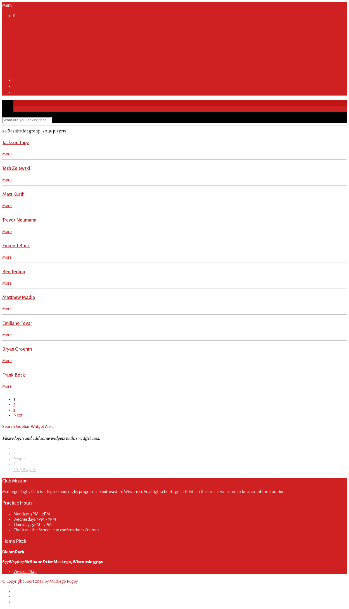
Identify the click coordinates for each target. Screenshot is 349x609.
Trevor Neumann (19, 220)
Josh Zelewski (16, 168)
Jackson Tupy (15, 142)
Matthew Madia (18, 297)
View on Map (25, 571)
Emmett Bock (16, 245)
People (19, 459)
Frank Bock (13, 375)
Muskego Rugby (64, 581)
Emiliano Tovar (17, 323)
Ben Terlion (13, 271)
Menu (7, 5)
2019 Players (24, 469)
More (7, 154)
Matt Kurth (13, 194)
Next (17, 415)
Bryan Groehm (17, 349)
